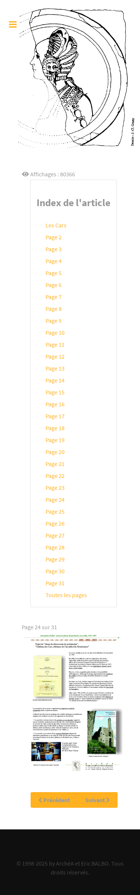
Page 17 (55, 416)
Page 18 (55, 428)
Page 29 (55, 559)
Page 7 (54, 296)
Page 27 (55, 535)
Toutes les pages (66, 595)
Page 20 (55, 452)
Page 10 (55, 332)
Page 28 (55, 547)
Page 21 (55, 463)
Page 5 (54, 273)
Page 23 (55, 487)
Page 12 (55, 356)
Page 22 (55, 475)
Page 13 (55, 368)
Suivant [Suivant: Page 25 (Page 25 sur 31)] (97, 800)
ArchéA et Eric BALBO (82, 863)
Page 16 (55, 404)
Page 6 (54, 285)
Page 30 (55, 571)
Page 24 (55, 499)
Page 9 (54, 320)
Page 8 (54, 308)
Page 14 (55, 380)
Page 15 (55, 392)
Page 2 (54, 237)
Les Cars (56, 225)
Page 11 (55, 344)
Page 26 (55, 523)
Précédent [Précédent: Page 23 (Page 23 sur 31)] (54, 800)
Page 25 (55, 511)
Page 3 (54, 249)
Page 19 (55, 440)
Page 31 (55, 583)
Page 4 (54, 261)
